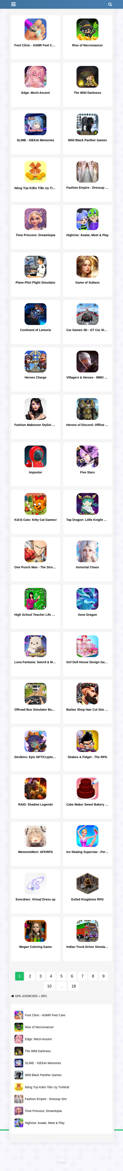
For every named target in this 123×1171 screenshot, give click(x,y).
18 (73, 986)
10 (49, 986)
